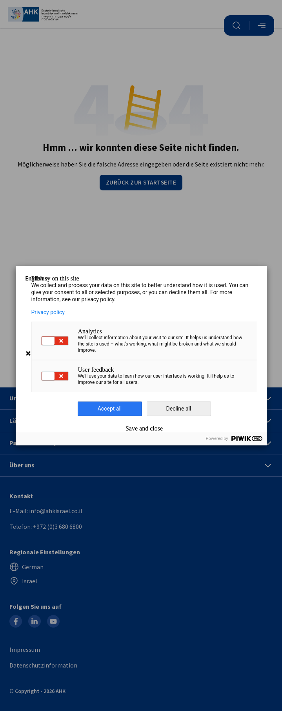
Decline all (178, 408)
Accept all (110, 408)
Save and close (144, 428)
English (37, 278)
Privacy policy (48, 312)
